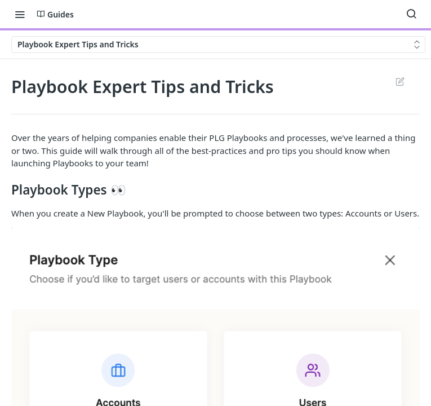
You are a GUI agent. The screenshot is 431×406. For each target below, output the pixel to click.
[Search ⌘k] (411, 14)
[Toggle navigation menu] (19, 14)
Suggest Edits (399, 81)
